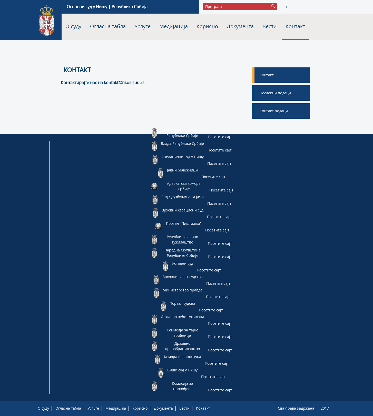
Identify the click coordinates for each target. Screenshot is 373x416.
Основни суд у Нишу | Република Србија (107, 6)
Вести (269, 26)
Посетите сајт (220, 136)
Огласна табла (108, 26)
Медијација (173, 26)
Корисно (207, 26)
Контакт (295, 26)
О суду (73, 26)
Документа (240, 26)
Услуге (142, 26)
